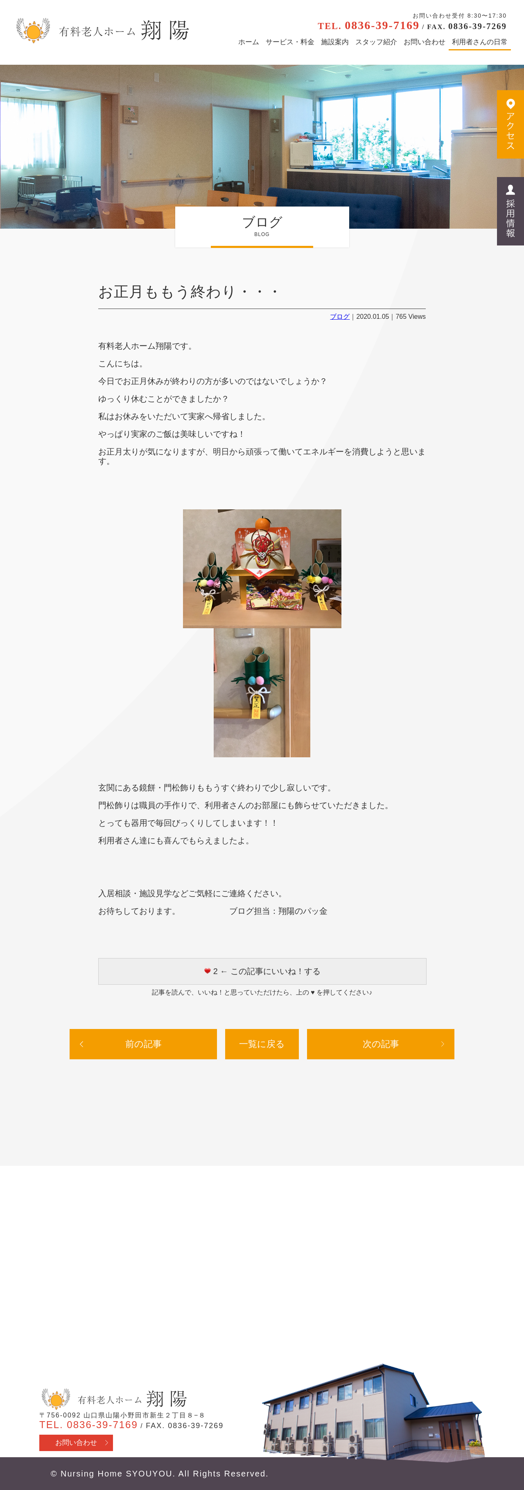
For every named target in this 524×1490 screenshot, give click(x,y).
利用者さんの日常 (480, 42)
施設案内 (335, 42)
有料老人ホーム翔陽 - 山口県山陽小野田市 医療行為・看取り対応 (101, 30)
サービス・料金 (290, 42)
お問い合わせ (424, 42)
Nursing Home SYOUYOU (116, 1473)
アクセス (510, 124)
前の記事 (143, 1044)
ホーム (248, 42)
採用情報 (510, 211)
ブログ (340, 316)
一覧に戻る (262, 1044)
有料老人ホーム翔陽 (113, 1399)
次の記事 (381, 1044)
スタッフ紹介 (376, 42)
